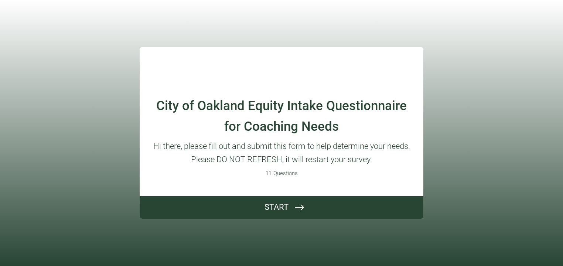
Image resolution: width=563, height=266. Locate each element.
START (277, 207)
